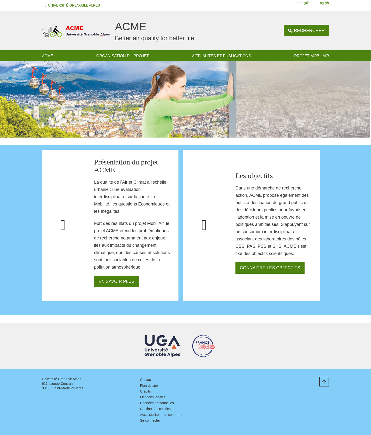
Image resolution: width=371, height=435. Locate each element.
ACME (47, 56)
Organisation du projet (122, 56)
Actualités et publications (221, 56)
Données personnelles (157, 403)
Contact (146, 380)
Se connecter (150, 420)
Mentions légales (153, 397)
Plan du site (149, 385)
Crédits (145, 391)
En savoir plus (116, 281)
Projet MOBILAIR (311, 56)
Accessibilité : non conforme (161, 415)
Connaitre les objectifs (270, 267)
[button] (73, 5)
